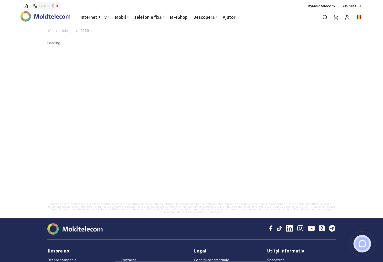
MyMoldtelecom (321, 6)
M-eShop (179, 17)
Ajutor (229, 17)
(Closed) (43, 5)
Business (351, 6)
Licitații (66, 31)
